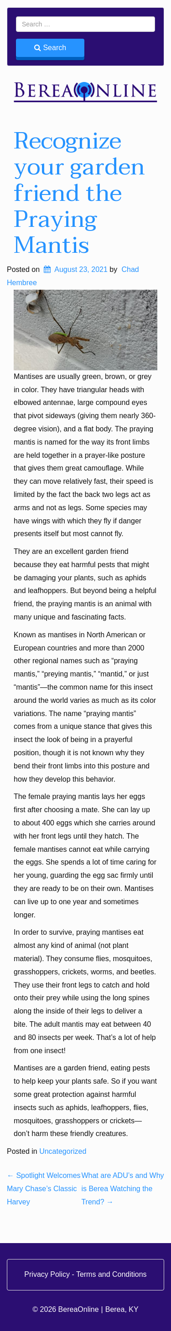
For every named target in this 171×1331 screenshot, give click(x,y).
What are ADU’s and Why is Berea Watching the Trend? (122, 1189)
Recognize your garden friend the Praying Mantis (79, 193)
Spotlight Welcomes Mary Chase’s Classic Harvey (44, 1189)
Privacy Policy (48, 1274)
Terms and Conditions (111, 1274)
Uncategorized (62, 1151)
